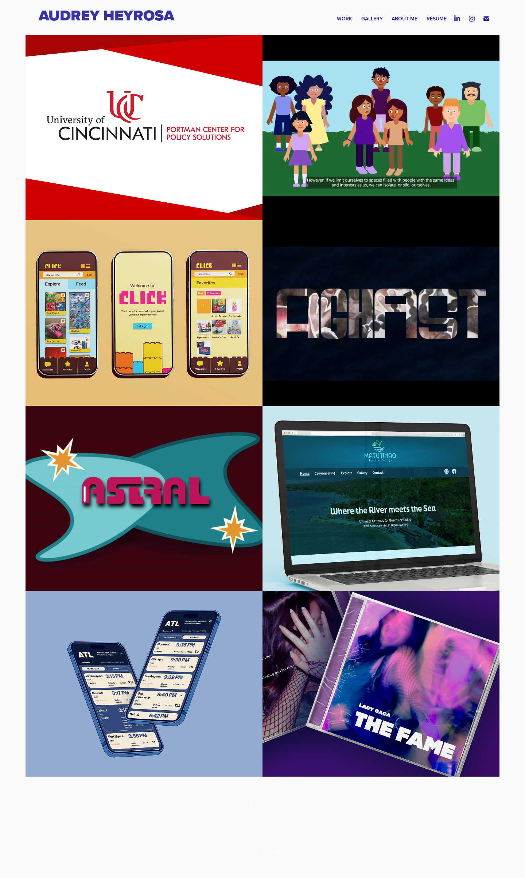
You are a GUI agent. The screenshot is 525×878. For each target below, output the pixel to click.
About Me (404, 18)
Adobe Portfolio (275, 852)
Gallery (372, 18)
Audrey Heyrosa (108, 15)
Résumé (437, 18)
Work (344, 18)
